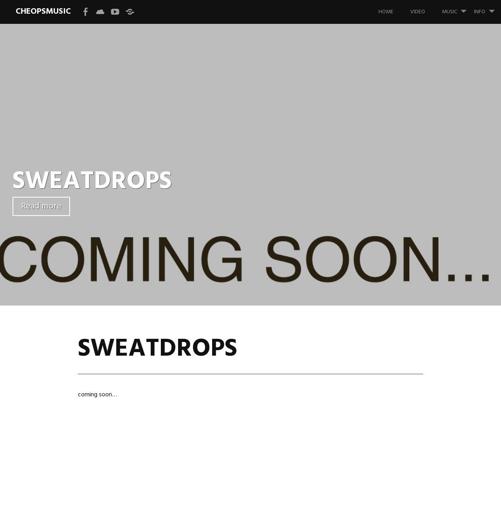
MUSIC (457, 8)
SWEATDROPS (92, 182)
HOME (385, 11)
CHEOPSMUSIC (43, 11)
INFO (487, 8)
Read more (41, 206)
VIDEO (417, 11)
